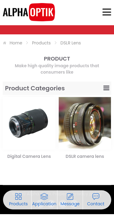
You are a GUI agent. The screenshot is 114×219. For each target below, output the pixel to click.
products (41, 42)
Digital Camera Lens (29, 156)
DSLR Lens (70, 42)
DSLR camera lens (85, 156)
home (15, 42)
